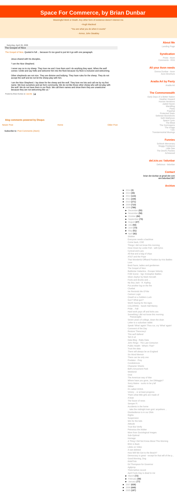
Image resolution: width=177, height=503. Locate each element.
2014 (128, 190)
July (130, 225)
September (133, 219)
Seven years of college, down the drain (146, 320)
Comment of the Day (137, 328)
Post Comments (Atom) (28, 131)
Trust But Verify (135, 427)
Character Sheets (136, 366)
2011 (128, 199)
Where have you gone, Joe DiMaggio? (146, 380)
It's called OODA (135, 389)
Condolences (134, 363)
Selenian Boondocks (165, 116)
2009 (128, 204)
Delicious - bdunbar (166, 164)
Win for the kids (135, 421)
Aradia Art (170, 85)
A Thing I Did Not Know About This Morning (148, 441)
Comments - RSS (166, 60)
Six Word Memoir (136, 354)
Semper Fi (132, 403)
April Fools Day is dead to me (141, 473)
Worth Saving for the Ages (140, 303)
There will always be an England (143, 351)
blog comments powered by (25, 120)
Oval (130, 375)
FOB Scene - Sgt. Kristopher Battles (145, 274)
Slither (131, 386)
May (130, 230)
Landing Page (168, 46)
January (132, 481)
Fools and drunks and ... (139, 280)
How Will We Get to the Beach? (142, 453)
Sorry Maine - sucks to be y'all (142, 383)
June (130, 228)
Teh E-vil (132, 337)
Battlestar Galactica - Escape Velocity (145, 271)
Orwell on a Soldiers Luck (140, 297)
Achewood (170, 153)
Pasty (172, 108)
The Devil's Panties (166, 151)
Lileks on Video (135, 447)
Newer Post (7, 125)
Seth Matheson (168, 118)
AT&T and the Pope (137, 256)
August (131, 222)
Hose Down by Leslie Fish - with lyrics (145, 248)
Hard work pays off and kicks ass (143, 311)
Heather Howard (167, 99)
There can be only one (138, 357)
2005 (128, 490)
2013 (128, 193)
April (130, 233)
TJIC (172, 130)
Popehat (171, 111)
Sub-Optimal (133, 435)
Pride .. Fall (133, 309)
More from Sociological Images (142, 432)
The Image (170, 127)
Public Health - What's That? (141, 346)
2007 (128, 484)
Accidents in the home (138, 406)
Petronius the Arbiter (137, 429)
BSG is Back (134, 444)
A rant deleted (134, 450)
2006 (128, 487)
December (133, 210)
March (131, 476)
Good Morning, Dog (137, 458)
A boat (131, 398)
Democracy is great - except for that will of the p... (151, 455)
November (133, 213)
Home (60, 125)
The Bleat (170, 123)
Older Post (113, 125)
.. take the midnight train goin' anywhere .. (147, 409)
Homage (132, 438)
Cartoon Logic (134, 294)
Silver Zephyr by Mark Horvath (142, 277)
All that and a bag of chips (140, 254)
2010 (128, 202)
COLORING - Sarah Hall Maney (143, 306)
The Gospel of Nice (15, 48)
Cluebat (131, 288)
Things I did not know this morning (144, 245)
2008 (128, 207)
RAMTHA (132, 461)
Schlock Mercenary (166, 143)
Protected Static (167, 113)
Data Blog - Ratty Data (138, 340)
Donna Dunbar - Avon (165, 71)
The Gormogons (167, 125)
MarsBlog (170, 106)
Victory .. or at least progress (141, 392)
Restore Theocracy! (137, 331)
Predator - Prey (135, 360)
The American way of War (140, 377)
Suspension (133, 418)
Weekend (132, 372)
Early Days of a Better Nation (161, 97)
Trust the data (134, 348)
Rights (131, 415)
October (132, 216)
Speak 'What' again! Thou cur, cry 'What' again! (150, 325)
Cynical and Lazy (136, 251)
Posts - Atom (169, 58)
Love (130, 262)
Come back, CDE (136, 242)
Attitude (131, 424)
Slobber (131, 236)
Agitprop (132, 467)
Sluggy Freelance (166, 146)
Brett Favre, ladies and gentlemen (143, 265)
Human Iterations (167, 101)
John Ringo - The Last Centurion (143, 343)
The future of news (136, 401)
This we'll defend (135, 334)
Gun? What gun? (136, 300)
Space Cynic (169, 120)
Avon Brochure (168, 74)
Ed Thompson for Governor (140, 464)
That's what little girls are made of (143, 395)
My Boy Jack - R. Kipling (139, 282)
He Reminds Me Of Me (138, 291)
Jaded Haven (168, 104)
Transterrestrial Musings (163, 132)
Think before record (137, 470)
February (132, 479)
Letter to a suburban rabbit (140, 322)
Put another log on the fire (140, 285)
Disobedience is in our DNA (141, 412)
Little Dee (170, 148)
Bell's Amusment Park (138, 369)
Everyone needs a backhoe (140, 239)
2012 (128, 196)
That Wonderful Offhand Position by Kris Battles (150, 259)
